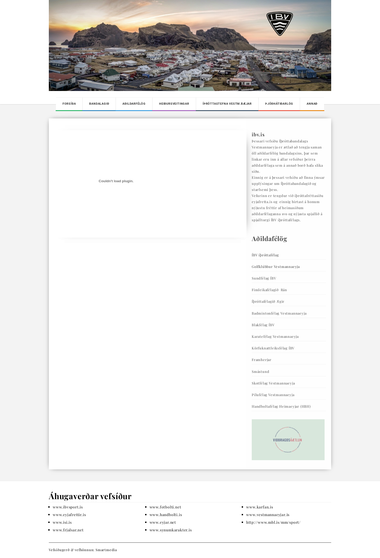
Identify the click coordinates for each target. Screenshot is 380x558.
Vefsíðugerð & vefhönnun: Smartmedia (83, 549)
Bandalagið (99, 103)
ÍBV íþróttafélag (265, 255)
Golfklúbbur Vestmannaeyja (276, 266)
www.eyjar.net (163, 522)
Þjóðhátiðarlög (279, 103)
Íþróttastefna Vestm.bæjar (227, 103)
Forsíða (69, 103)
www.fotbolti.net (165, 506)
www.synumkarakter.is (171, 529)
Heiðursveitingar (174, 103)
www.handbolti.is (166, 514)
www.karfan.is (259, 506)
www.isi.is (62, 522)
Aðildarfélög (134, 103)
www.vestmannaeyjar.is (267, 514)
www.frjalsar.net (68, 529)
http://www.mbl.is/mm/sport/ (273, 522)
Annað (312, 103)
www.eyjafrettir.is (69, 514)
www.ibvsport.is (68, 506)
